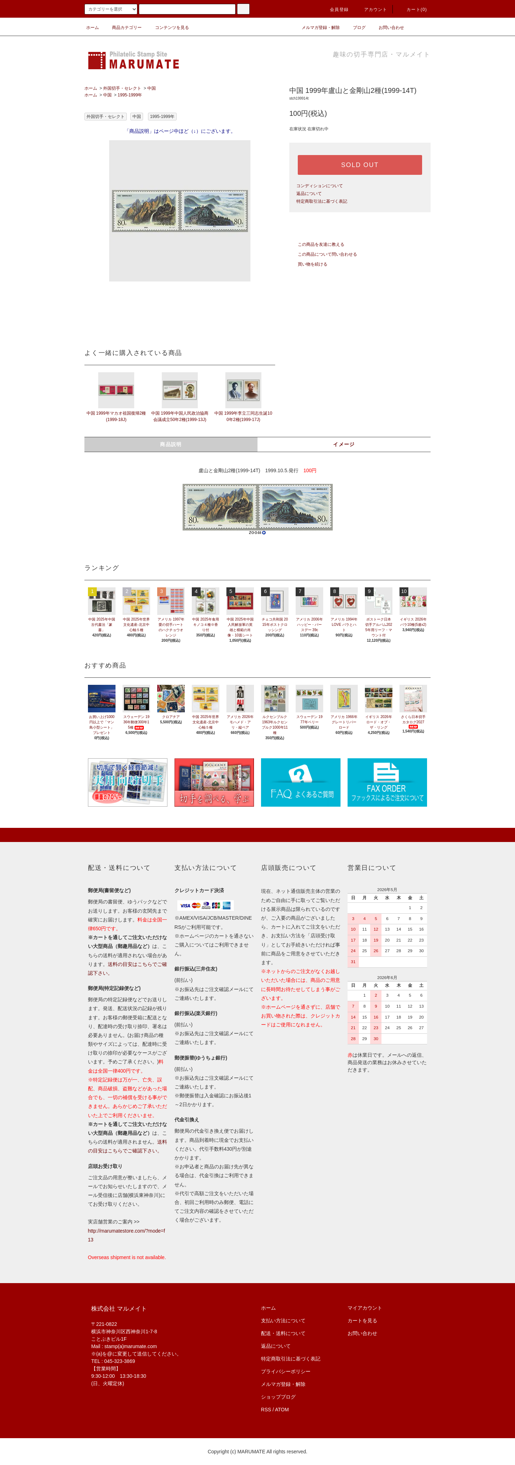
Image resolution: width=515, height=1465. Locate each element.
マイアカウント (365, 1308)
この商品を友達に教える (316, 244)
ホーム (92, 27)
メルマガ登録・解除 (316, 27)
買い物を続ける (308, 264)
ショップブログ (278, 1397)
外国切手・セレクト (122, 88)
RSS (266, 1409)
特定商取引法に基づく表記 (321, 201)
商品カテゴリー (122, 27)
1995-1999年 (130, 95)
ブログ (355, 27)
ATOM (282, 1409)
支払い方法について (283, 1320)
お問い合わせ (387, 27)
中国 (151, 88)
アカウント (371, 9)
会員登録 (335, 9)
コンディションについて (319, 185)
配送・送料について (283, 1333)
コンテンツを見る (168, 27)
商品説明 (171, 444)
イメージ (344, 444)
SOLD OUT (360, 164)
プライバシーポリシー (285, 1371)
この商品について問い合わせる (323, 254)
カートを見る (362, 1320)
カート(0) (412, 9)
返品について (309, 193)
